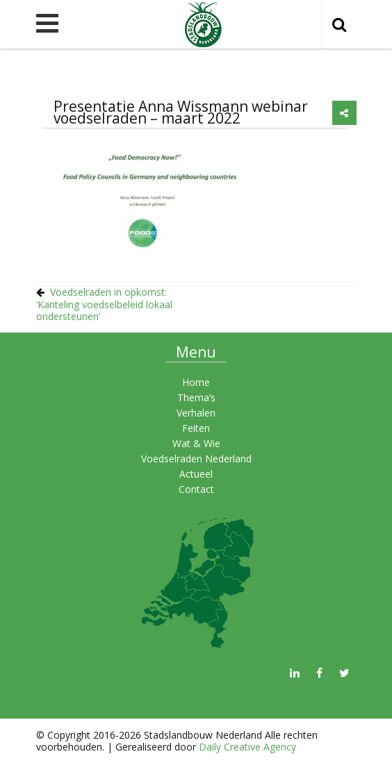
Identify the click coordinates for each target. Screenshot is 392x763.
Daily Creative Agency (247, 746)
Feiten (196, 428)
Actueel (196, 473)
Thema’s (196, 397)
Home (196, 382)
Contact (196, 489)
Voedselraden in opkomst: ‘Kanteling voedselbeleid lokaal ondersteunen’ (104, 304)
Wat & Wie (196, 443)
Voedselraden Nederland (196, 458)
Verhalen (196, 412)
